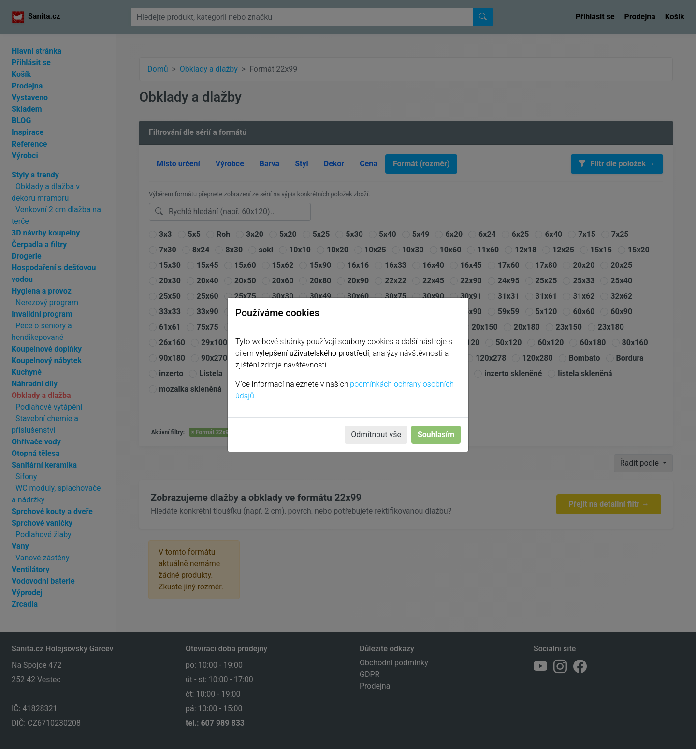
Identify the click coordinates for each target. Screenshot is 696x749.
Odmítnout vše (376, 434)
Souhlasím (436, 434)
